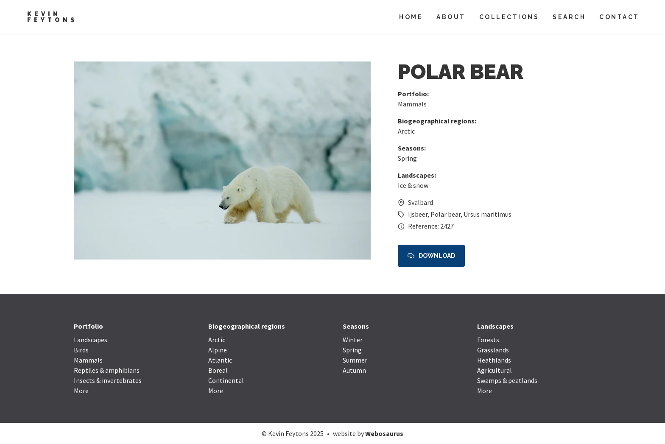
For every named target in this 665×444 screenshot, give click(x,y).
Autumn (354, 370)
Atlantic (220, 360)
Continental (226, 380)
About (451, 17)
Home (411, 17)
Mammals (412, 104)
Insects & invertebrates (108, 380)
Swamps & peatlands (507, 380)
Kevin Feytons (52, 17)
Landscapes (90, 339)
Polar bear (445, 214)
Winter (353, 339)
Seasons (356, 326)
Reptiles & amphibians (107, 370)
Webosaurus (384, 433)
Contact (619, 17)
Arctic (406, 131)
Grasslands (493, 350)
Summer (355, 360)
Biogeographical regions (246, 326)
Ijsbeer (418, 214)
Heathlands (494, 360)
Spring (407, 158)
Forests (488, 339)
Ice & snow (413, 185)
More (81, 390)
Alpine (217, 350)
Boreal (218, 370)
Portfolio (88, 326)
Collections (509, 17)
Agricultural (494, 370)
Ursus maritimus (487, 214)
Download (431, 256)
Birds (81, 350)
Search (569, 17)
